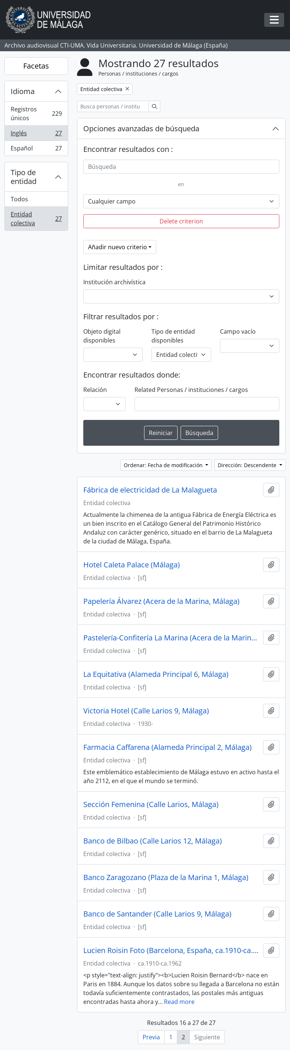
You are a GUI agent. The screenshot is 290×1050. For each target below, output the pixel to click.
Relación (95, 390)
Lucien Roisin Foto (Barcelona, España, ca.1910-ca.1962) (171, 950)
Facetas (36, 66)
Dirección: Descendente (248, 465)
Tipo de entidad (23, 176)
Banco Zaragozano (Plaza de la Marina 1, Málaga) (165, 877)
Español (36, 150)
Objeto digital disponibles (101, 335)
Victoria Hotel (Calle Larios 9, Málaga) (146, 710)
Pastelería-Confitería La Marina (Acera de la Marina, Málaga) (171, 637)
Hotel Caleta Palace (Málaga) (131, 564)
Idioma (23, 91)
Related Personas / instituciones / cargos (191, 390)
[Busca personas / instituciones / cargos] (113, 106)
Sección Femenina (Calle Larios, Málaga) (151, 804)
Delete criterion (181, 221)
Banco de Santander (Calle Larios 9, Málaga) (157, 914)
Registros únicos (36, 113)
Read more (179, 1002)
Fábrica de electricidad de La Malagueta (150, 490)
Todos (19, 199)
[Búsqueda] (181, 167)
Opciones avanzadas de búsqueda (141, 128)
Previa (151, 1037)
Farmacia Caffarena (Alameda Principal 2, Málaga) (167, 747)
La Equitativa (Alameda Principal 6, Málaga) (155, 674)
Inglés (36, 135)
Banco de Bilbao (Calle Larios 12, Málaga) (152, 841)
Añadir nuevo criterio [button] (117, 247)
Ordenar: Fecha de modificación (164, 465)
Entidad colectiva (36, 218)
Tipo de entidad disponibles (173, 335)
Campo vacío (238, 331)
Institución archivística (114, 282)
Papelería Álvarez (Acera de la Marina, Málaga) (161, 601)
